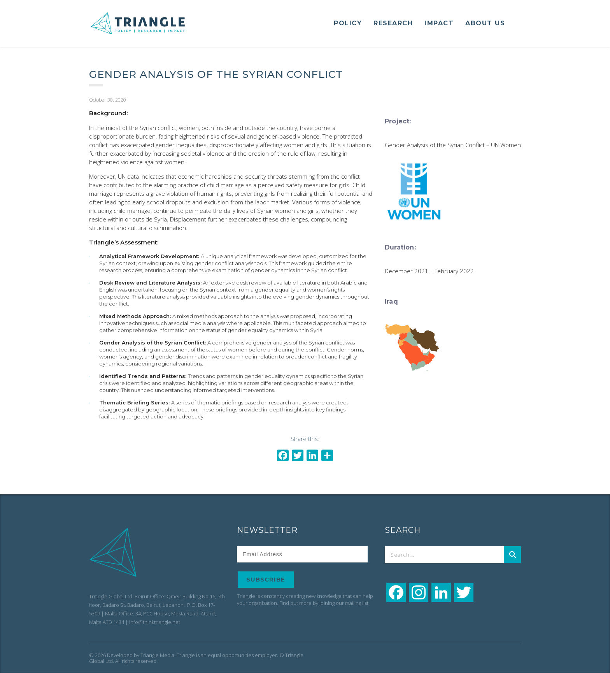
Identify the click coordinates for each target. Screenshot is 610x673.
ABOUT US (485, 23)
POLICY (348, 23)
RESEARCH (393, 23)
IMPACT (439, 23)
